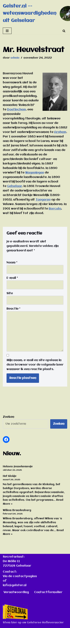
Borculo (55, 208)
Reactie (13, 308)
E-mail (12, 278)
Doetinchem (16, 109)
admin (14, 58)
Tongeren (43, 199)
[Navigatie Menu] (7, 31)
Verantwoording (16, 592)
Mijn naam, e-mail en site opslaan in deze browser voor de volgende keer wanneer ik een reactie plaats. (35, 365)
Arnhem (60, 132)
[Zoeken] (64, 30)
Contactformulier (48, 592)
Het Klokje (9, 476)
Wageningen (34, 172)
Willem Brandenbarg (17, 510)
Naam (12, 262)
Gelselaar (14, 186)
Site (10, 293)
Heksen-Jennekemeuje (18, 466)
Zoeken (8, 416)
